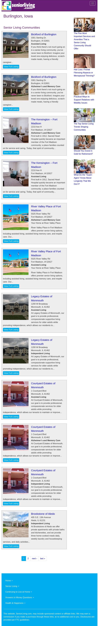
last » (42, 558)
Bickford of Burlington (43, 34)
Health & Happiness (15, 603)
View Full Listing (11, 67)
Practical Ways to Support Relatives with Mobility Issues (84, 100)
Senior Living (12, 586)
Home (9, 580)
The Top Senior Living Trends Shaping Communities (84, 127)
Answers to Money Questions (19, 597)
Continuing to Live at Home (18, 592)
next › (34, 558)
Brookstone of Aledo (43, 513)
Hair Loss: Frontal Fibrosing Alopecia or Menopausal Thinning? (84, 72)
